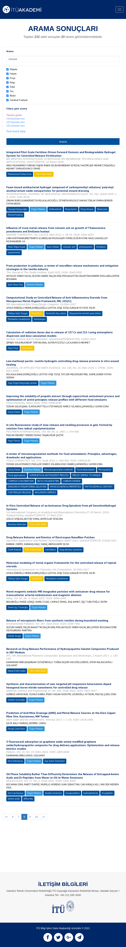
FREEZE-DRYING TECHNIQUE (86, 475)
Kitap (12, 82)
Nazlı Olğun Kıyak (16, 246)
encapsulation (73, 793)
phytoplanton (85, 246)
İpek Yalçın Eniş (15, 284)
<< (6, 816)
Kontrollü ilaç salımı (56, 313)
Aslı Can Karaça (15, 793)
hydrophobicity (90, 793)
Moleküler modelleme (19, 319)
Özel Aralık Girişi (15, 131)
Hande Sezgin (14, 635)
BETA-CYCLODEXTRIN (48, 481)
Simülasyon (39, 319)
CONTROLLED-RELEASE (19, 492)
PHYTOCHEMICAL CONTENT (99, 486)
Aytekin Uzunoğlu (16, 699)
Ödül (12, 86)
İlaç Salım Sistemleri (55, 760)
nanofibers (50, 549)
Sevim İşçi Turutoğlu (18, 607)
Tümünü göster (14, 115)
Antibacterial (55, 209)
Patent (13, 73)
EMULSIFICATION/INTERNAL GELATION (27, 486)
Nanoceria (102, 209)
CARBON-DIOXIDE (71, 481)
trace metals (53, 246)
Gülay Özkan (14, 411)
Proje (12, 78)
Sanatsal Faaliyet (18, 100)
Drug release (87, 209)
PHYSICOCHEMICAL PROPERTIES (65, 486)
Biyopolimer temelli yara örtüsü (85, 313)
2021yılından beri (15, 125)
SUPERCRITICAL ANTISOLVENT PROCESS (49, 475)
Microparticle (105, 469)
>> (43, 816)
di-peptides (107, 793)
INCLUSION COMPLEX (45, 492)
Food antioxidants (86, 469)
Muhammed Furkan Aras (19, 174)
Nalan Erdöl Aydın (17, 670)
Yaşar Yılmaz (14, 440)
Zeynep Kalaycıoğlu (17, 209)
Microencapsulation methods (58, 469)
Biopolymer (71, 209)
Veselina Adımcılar (17, 524)
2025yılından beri (15, 122)
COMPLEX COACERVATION (21, 481)
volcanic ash (69, 246)
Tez (12, 91)
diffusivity (28, 798)
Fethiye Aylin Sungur (18, 313)
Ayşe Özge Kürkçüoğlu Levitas (22, 383)
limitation (101, 246)
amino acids (14, 798)
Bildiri (13, 95)
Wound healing (15, 214)
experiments (14, 252)
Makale (13, 69)
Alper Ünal (13, 348)
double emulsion (53, 793)
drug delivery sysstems (71, 549)
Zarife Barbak (14, 549)
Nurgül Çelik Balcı (16, 728)
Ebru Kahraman (15, 760)
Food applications (17, 475)
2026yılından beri (15, 118)
